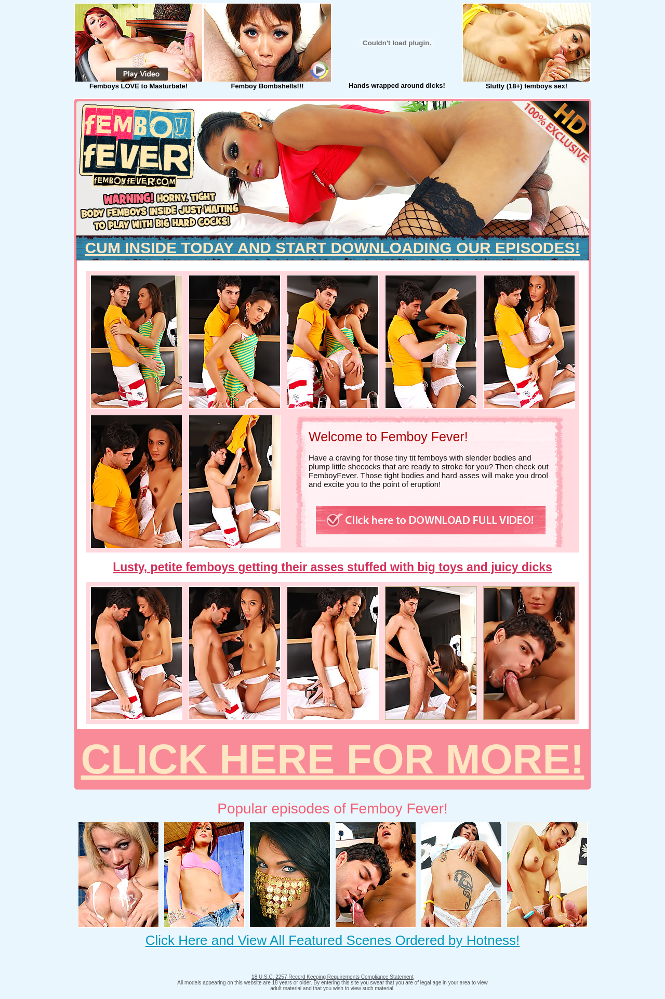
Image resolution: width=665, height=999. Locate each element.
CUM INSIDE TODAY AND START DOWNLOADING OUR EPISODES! (332, 247)
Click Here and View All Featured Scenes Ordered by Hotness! (332, 940)
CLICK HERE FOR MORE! (332, 759)
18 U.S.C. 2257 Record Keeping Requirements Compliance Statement (332, 977)
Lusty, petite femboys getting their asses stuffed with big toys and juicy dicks (332, 567)
